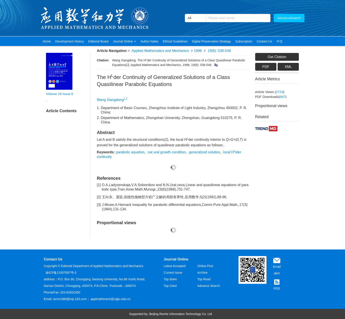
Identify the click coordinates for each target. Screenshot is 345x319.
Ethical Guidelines (175, 41)
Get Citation (277, 57)
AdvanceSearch (289, 18)
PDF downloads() (270, 97)
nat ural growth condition (166, 152)
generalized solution (204, 152)
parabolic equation (130, 152)
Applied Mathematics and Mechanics (160, 51)
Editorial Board (98, 41)
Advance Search (208, 286)
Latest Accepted (175, 266)
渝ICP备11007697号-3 (61, 272)
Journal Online (124, 41)
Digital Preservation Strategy (211, 41)
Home (47, 41)
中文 (280, 41)
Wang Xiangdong (110, 100)
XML (288, 67)
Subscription (243, 41)
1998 (198, 51)
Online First (205, 266)
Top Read (204, 279)
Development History (69, 41)
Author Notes (149, 41)
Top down (170, 279)
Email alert (277, 270)
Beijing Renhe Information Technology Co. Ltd (180, 314)
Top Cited (170, 286)
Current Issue (173, 272)
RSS (277, 288)
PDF (265, 67)
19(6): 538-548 (219, 51)
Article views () (269, 92)
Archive (202, 272)
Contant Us (264, 41)
